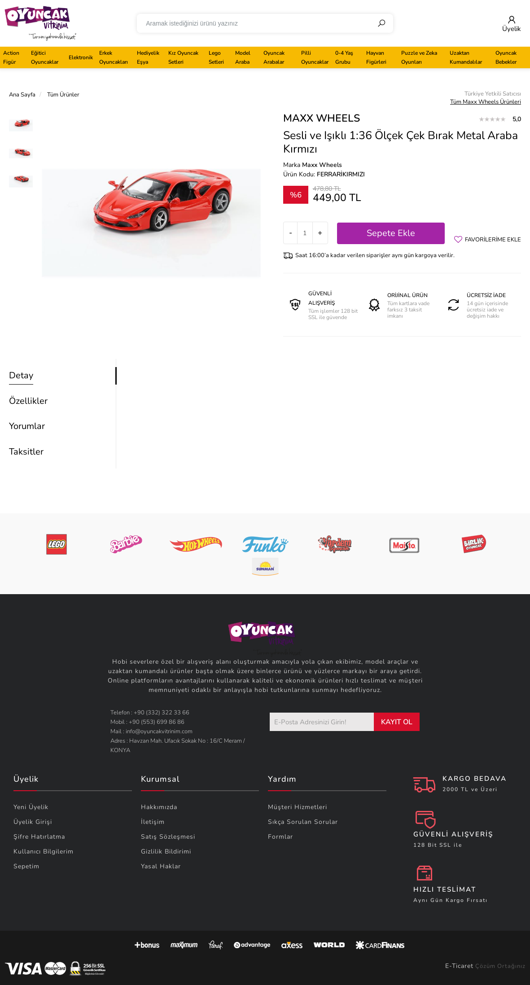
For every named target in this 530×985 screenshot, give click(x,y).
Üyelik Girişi (32, 822)
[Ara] (381, 23)
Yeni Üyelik (30, 807)
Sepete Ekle (391, 233)
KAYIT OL (396, 722)
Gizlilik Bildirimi (166, 851)
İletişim (153, 822)
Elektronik (81, 57)
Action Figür (11, 57)
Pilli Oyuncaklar (315, 57)
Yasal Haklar (161, 866)
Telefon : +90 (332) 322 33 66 (149, 713)
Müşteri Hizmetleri (297, 807)
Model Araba (242, 57)
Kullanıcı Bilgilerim (43, 851)
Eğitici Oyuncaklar (44, 57)
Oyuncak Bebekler (506, 57)
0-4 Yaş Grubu (344, 57)
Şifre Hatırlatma (39, 836)
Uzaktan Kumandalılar (466, 57)
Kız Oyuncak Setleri (183, 57)
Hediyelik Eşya (148, 57)
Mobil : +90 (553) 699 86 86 (147, 722)
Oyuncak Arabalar (274, 57)
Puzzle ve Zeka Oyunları (419, 57)
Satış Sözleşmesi (168, 836)
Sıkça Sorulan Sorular (303, 822)
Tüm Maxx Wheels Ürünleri (485, 102)
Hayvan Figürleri (376, 57)
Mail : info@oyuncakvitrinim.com (151, 731)
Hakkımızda (159, 807)
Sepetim (26, 866)
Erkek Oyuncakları (113, 57)
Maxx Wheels (321, 118)
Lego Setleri (216, 57)
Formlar (280, 836)
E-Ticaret (459, 966)
